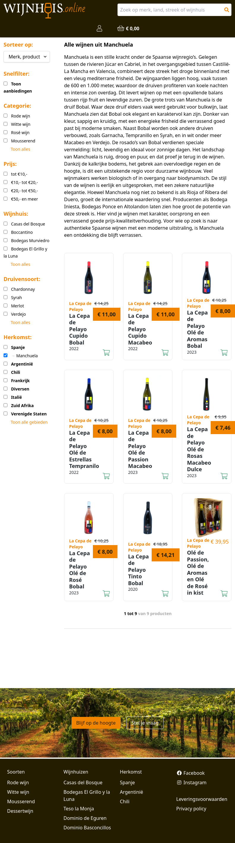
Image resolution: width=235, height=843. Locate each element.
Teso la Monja (78, 808)
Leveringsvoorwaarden (201, 799)
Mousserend (21, 801)
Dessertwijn (20, 811)
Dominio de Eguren (85, 818)
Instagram (191, 782)
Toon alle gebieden (29, 422)
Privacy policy (191, 808)
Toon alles (20, 149)
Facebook (190, 773)
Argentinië (131, 792)
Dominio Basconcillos (87, 827)
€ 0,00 (128, 28)
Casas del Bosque (82, 782)
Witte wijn (18, 792)
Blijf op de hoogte (96, 723)
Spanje (127, 782)
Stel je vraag (144, 723)
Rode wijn (18, 782)
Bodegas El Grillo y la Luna (86, 795)
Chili (124, 801)
